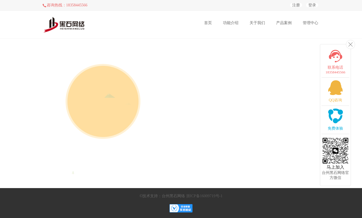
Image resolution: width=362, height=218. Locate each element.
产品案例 (284, 23)
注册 (296, 5)
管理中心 (310, 23)
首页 (208, 23)
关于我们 (257, 23)
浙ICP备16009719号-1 (204, 196)
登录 (312, 5)
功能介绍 (230, 23)
